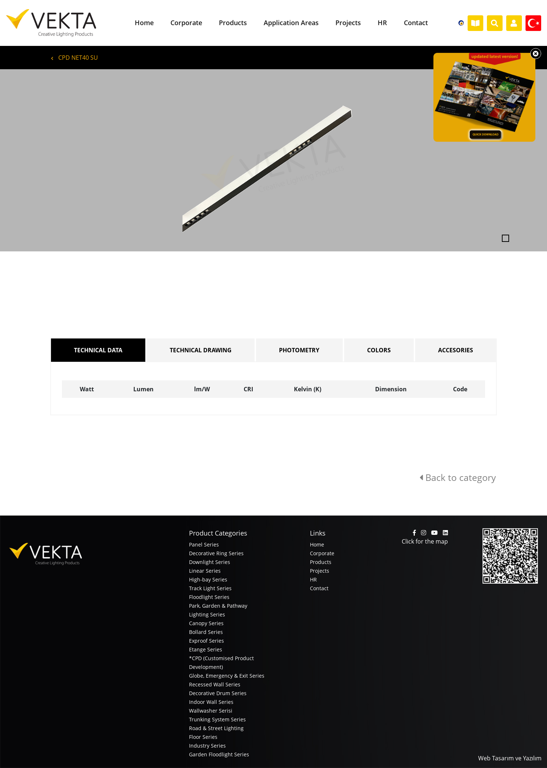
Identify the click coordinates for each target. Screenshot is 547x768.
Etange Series (205, 649)
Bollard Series (206, 631)
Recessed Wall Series (214, 684)
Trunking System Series (217, 719)
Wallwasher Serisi (210, 710)
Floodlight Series (209, 596)
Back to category (458, 477)
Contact (319, 588)
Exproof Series (206, 640)
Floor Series (203, 736)
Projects (319, 570)
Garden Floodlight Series (219, 754)
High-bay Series (208, 579)
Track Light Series (210, 588)
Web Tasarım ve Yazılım (510, 758)
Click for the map (425, 541)
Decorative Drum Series (218, 693)
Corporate (322, 553)
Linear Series (205, 570)
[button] (41, 160)
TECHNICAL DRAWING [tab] (201, 350)
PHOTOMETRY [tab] (299, 350)
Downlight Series (209, 562)
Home (317, 544)
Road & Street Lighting (216, 728)
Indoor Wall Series (211, 701)
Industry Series (207, 745)
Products (320, 562)
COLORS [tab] (379, 350)
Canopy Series (206, 623)
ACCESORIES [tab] (455, 350)
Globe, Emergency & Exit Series (226, 675)
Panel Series (204, 544)
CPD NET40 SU (74, 58)
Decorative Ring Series (216, 553)
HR (313, 579)
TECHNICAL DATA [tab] (98, 350)
